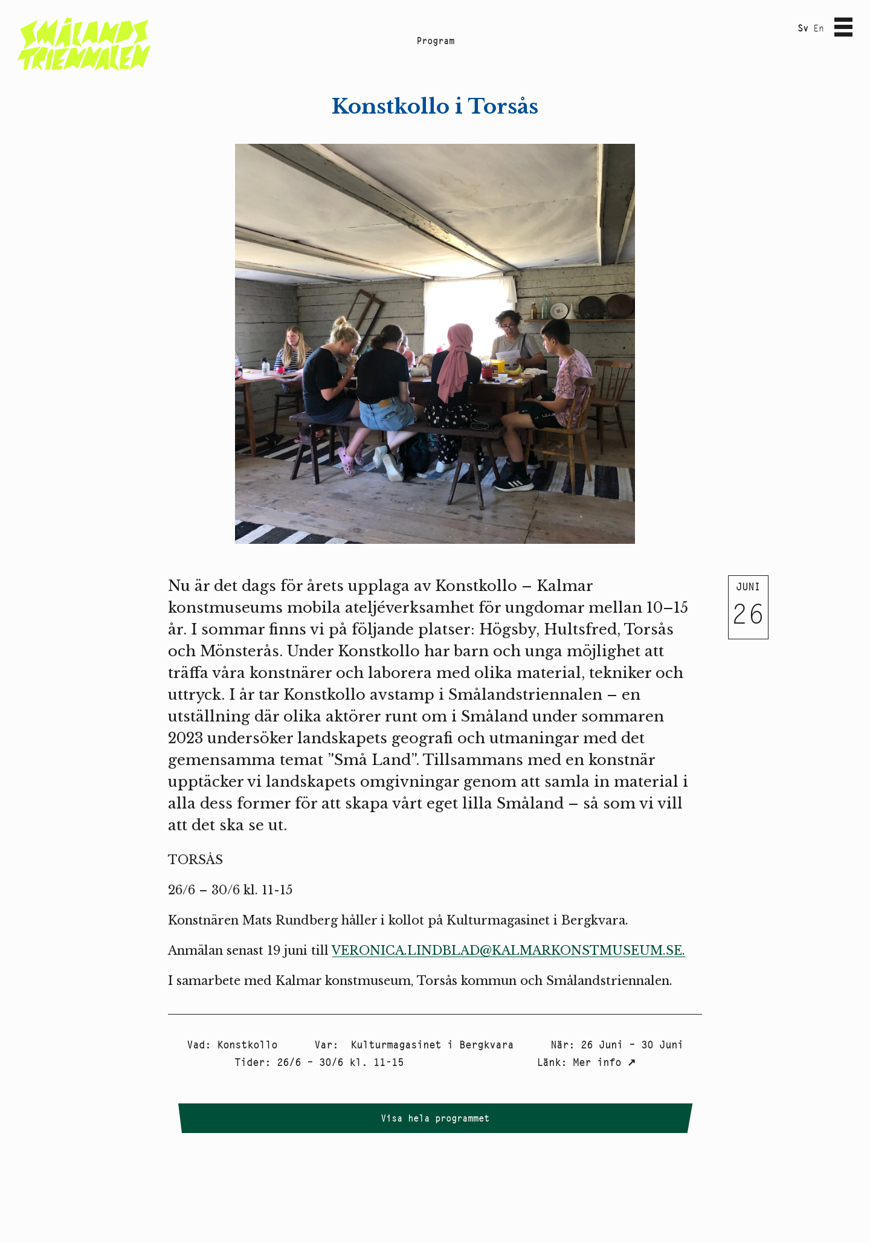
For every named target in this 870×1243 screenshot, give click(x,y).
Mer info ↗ (604, 1062)
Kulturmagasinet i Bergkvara (429, 1044)
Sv (803, 28)
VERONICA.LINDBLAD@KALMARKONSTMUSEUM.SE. (508, 950)
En (818, 28)
